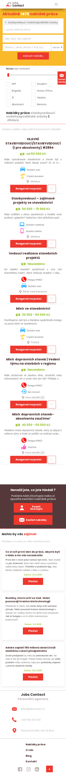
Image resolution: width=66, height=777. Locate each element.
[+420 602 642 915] (33, 720)
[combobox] (33, 25)
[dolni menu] (49, 769)
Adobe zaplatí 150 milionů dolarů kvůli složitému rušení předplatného (30, 649)
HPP (14, 84)
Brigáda (16, 90)
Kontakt (31, 761)
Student (42, 84)
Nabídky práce (36, 744)
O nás (29, 750)
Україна (41, 97)
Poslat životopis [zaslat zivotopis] (30, 508)
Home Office (44, 90)
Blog (29, 756)
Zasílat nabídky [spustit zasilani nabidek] (33, 519)
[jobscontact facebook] (20, 769)
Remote (41, 104)
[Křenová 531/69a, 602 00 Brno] (33, 730)
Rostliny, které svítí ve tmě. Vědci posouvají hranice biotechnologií (27, 599)
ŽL (13, 97)
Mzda (9, 68)
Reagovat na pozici (28, 188)
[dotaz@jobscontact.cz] (33, 709)
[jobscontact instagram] (28, 769)
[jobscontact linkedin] (37, 769)
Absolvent (18, 104)
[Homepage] (15, 4)
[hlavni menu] (56, 4)
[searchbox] (30, 30)
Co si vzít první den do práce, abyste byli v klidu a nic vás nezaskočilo (32, 553)
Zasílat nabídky (62, 78)
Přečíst (33, 581)
